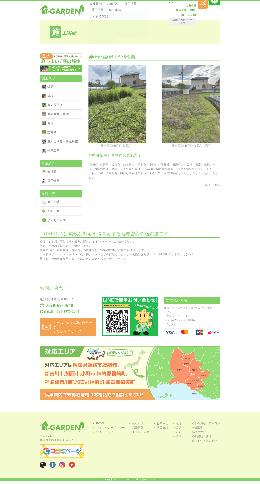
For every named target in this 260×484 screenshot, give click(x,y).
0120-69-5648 (177, 5)
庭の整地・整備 (58, 114)
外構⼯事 (53, 150)
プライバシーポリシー (110, 432)
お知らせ (117, 5)
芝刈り (52, 132)
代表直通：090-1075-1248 (59, 313)
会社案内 (98, 5)
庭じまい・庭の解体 (204, 445)
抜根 (50, 95)
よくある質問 (120, 14)
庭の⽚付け (55, 104)
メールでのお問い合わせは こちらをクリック (71, 325)
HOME (100, 427)
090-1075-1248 (173, 10)
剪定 (50, 123)
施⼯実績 (98, 14)
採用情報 (98, 10)
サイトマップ (104, 436)
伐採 (50, 86)
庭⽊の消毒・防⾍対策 (62, 141)
